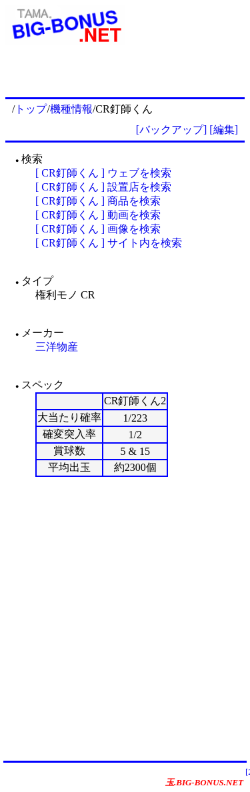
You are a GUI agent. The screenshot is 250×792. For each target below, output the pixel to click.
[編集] (223, 129)
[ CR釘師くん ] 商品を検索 (98, 200)
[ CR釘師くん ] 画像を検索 (98, 228)
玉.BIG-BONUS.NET (204, 782)
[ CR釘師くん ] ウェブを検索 (103, 173)
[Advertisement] (125, 618)
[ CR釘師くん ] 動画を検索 (98, 214)
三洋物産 (56, 346)
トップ (31, 109)
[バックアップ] (171, 129)
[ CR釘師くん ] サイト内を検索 (108, 242)
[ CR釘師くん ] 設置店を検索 (103, 187)
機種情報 (71, 109)
